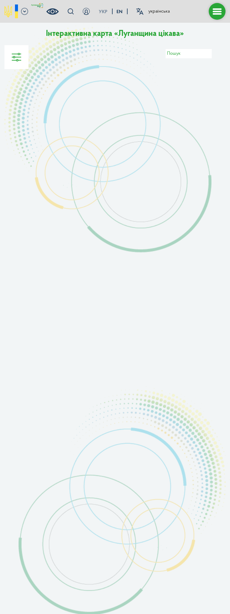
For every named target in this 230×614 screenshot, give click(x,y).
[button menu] (217, 11)
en (119, 12)
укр (103, 12)
